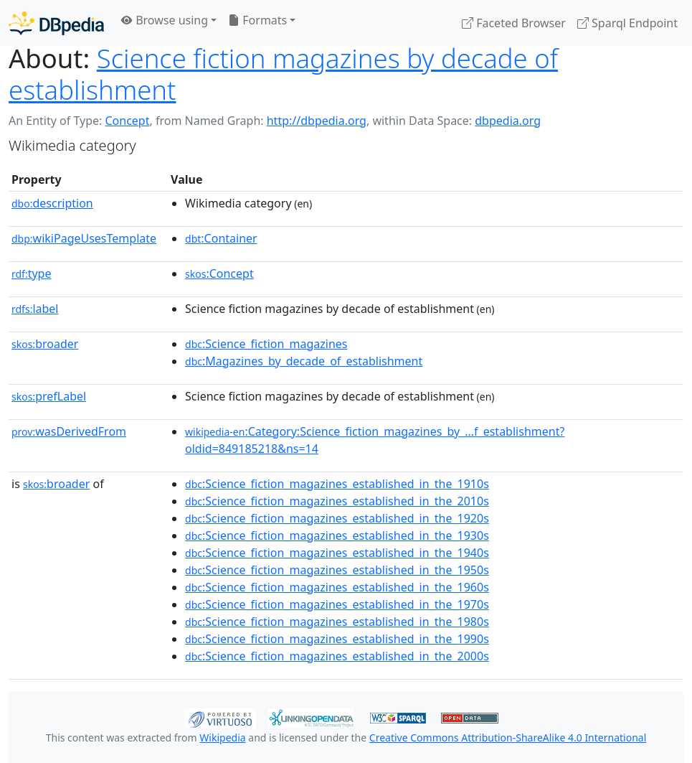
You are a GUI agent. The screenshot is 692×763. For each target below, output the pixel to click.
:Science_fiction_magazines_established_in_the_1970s (337, 604)
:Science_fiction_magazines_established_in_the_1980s (337, 621)
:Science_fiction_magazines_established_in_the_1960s (337, 587)
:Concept (219, 273)
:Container (221, 238)
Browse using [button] (164, 20)
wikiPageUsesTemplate (83, 238)
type (31, 273)
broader (44, 344)
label (35, 309)
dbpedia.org (508, 120)
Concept (127, 120)
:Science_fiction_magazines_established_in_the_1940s (337, 553)
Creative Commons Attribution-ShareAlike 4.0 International (507, 737)
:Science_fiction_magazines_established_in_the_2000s (337, 656)
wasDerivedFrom (68, 431)
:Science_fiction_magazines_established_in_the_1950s (337, 570)
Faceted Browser (514, 23)
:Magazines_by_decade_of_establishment (303, 361)
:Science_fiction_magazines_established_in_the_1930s (337, 535)
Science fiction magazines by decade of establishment (283, 74)
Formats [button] (257, 20)
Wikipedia (222, 737)
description (52, 203)
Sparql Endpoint (627, 23)
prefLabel (48, 396)
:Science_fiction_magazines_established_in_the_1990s (337, 639)
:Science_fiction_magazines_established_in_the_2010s (337, 501)
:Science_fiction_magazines (266, 344)
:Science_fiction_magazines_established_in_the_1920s (337, 518)
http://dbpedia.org (316, 120)
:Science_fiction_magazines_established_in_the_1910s (337, 484)
